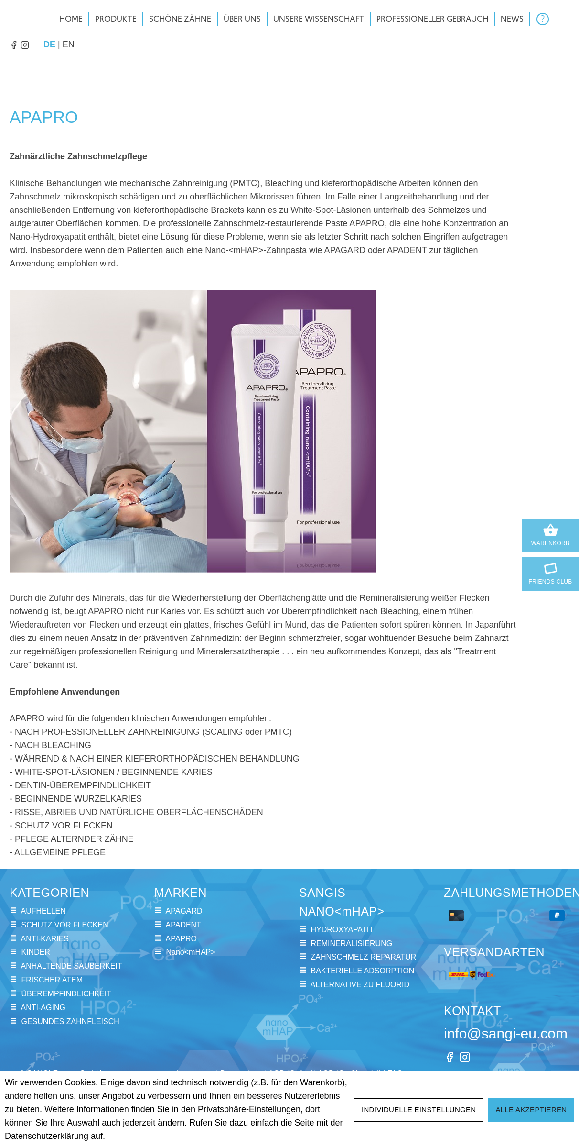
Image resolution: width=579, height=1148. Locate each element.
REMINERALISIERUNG (351, 943)
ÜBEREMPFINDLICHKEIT (66, 994)
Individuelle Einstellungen (419, 1109)
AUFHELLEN (43, 911)
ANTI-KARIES (45, 939)
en (69, 43)
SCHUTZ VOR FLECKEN (64, 925)
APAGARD (184, 911)
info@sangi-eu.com (506, 1033)
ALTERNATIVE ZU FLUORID (360, 985)
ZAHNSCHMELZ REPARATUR (363, 957)
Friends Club (550, 572)
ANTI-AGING (43, 1008)
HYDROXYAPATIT (342, 930)
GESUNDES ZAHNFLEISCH (70, 1021)
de (49, 43)
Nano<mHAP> (190, 952)
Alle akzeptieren (531, 1109)
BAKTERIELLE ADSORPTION (362, 971)
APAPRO (181, 939)
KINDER (35, 952)
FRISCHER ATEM (52, 980)
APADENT (183, 925)
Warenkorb (550, 534)
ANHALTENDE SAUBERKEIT (71, 966)
